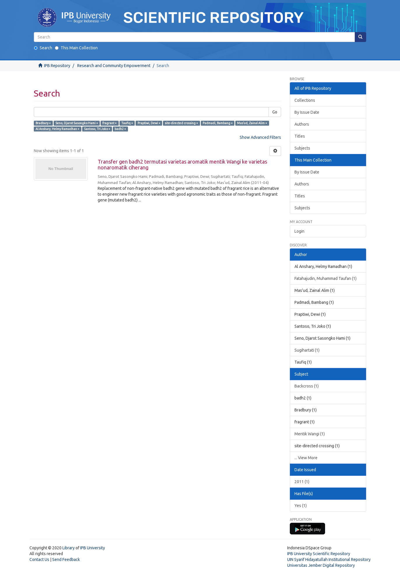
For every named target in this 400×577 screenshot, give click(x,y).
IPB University (92, 548)
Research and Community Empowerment (113, 65)
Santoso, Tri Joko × (97, 129)
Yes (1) (300, 505)
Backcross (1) (306, 386)
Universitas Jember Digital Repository (321, 565)
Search (43, 47)
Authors (301, 124)
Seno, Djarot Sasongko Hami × (76, 123)
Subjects (302, 148)
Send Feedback (66, 559)
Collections (304, 100)
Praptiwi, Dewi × (149, 123)
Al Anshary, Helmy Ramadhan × (57, 129)
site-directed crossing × (181, 123)
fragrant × (109, 123)
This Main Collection (76, 47)
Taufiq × (127, 123)
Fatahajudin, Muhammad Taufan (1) (325, 278)
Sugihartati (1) (307, 350)
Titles (299, 136)
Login (299, 231)
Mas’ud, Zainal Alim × (252, 123)
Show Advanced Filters (260, 137)
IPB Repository (57, 65)
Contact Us (39, 559)
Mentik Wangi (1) (309, 434)
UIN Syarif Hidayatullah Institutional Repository (329, 559)
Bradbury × (43, 123)
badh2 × (120, 129)
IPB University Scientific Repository (318, 553)
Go (274, 112)
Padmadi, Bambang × (218, 123)
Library (68, 548)
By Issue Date (306, 112)
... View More (305, 457)
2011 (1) (301, 481)
